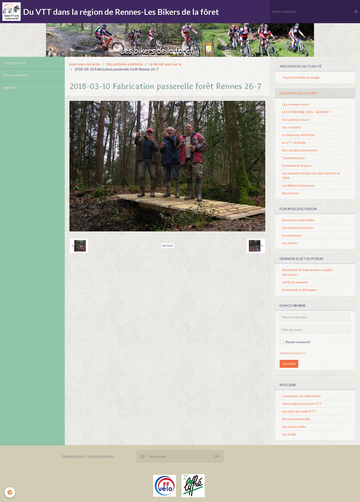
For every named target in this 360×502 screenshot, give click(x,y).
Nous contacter (15, 75)
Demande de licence (296, 165)
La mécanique (292, 235)
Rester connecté (295, 342)
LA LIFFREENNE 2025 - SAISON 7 (306, 112)
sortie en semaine (295, 282)
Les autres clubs (294, 426)
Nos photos (290, 193)
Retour (167, 245)
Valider (289, 364)
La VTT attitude (294, 142)
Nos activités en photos (124, 64)
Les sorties (290, 243)
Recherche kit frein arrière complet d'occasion (307, 272)
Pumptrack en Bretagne (299, 290)
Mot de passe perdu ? (292, 353)
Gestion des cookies (101, 456)
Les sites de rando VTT (299, 411)
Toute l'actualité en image (301, 77)
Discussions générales (298, 220)
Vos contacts (291, 127)
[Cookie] (10, 492)
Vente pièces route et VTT (302, 404)
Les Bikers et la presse (298, 185)
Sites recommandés (296, 419)
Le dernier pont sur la (165, 64)
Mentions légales (73, 456)
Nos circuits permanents (300, 150)
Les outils (289, 434)
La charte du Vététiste (298, 135)
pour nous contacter (85, 64)
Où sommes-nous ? (296, 120)
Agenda (9, 87)
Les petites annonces (297, 228)
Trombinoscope (293, 158)
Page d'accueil (14, 63)
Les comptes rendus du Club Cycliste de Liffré (311, 175)
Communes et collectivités (301, 396)
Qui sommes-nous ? (296, 104)
